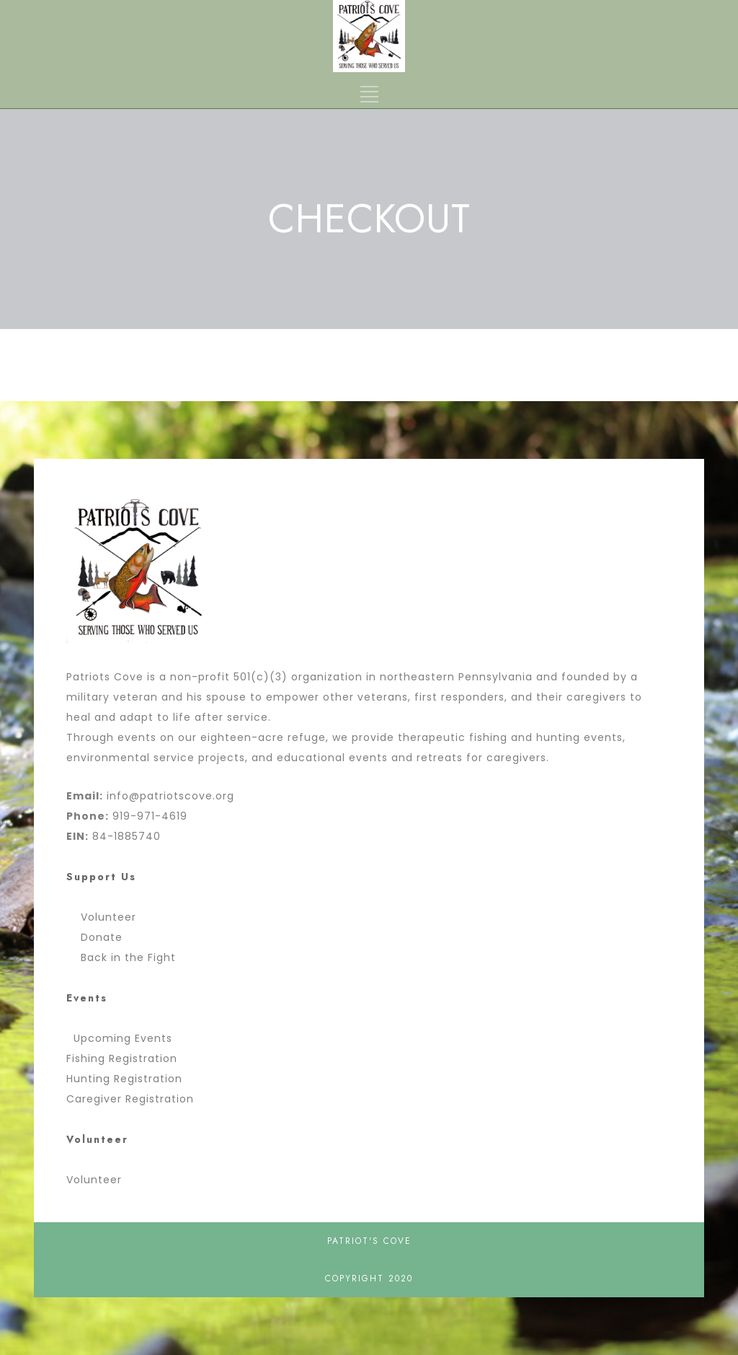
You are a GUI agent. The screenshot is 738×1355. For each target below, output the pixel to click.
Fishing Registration (121, 1058)
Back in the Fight (125, 957)
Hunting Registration (124, 1078)
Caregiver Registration (130, 1099)
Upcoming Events (123, 1038)
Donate (98, 937)
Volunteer (105, 917)
